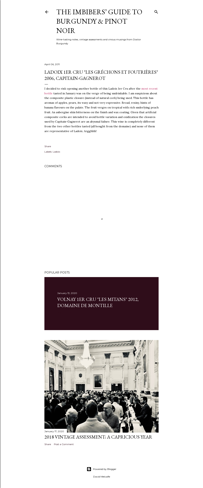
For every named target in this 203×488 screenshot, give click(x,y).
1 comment (73, 312)
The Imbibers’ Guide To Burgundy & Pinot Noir (99, 21)
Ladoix (56, 151)
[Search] (156, 11)
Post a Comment (64, 444)
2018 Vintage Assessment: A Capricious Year (98, 437)
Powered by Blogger (101, 469)
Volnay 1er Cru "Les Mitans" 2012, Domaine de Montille (98, 302)
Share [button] (47, 146)
